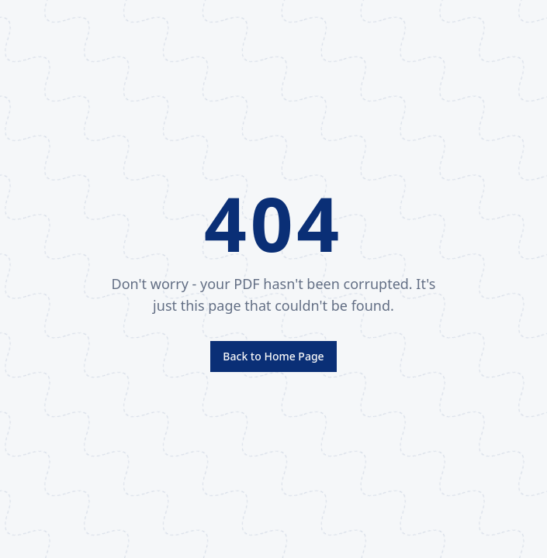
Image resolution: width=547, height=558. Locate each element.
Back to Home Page (273, 356)
